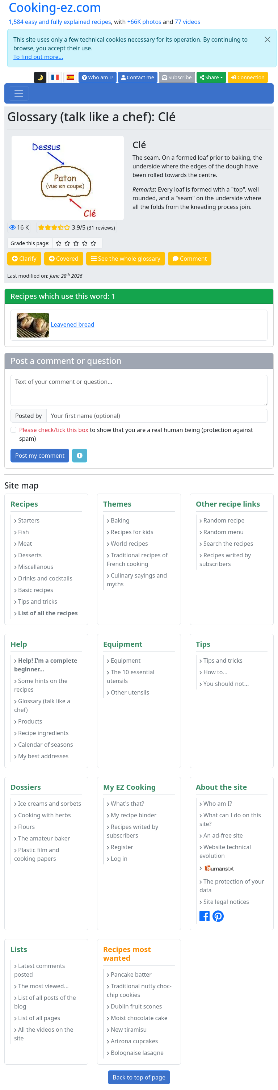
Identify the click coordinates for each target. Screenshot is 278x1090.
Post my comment (39, 456)
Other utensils (128, 692)
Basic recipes (33, 590)
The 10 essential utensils (131, 676)
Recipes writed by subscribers (225, 559)
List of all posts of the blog (45, 1002)
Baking (118, 520)
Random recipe (221, 520)
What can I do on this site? (230, 819)
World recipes (127, 544)
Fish (21, 532)
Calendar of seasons (43, 745)
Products (28, 721)
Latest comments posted (39, 970)
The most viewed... (41, 986)
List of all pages (37, 1018)
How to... (213, 672)
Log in (117, 859)
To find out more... (38, 57)
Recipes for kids (130, 532)
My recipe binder (131, 815)
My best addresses (41, 756)
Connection (248, 77)
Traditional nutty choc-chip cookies (139, 990)
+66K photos (144, 22)
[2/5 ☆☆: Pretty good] (67, 243)
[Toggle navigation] (19, 93)
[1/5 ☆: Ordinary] (59, 243)
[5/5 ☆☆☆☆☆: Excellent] (93, 243)
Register (120, 847)
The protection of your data (231, 885)
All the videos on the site (43, 1034)
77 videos (188, 22)
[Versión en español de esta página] (70, 77)
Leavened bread (72, 324)
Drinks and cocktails (43, 578)
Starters (26, 520)
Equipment (123, 661)
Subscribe (177, 77)
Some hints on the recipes (41, 685)
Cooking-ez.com (55, 7)
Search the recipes (226, 544)
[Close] (267, 39)
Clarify (24, 259)
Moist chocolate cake (137, 1018)
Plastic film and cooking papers (36, 854)
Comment (190, 259)
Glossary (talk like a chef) (42, 705)
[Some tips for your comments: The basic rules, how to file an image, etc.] (79, 455)
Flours (24, 827)
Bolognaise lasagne (135, 1053)
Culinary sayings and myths (137, 579)
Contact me (137, 77)
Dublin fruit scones (134, 1006)
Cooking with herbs (42, 815)
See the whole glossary (125, 259)
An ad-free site (221, 835)
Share (209, 77)
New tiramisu (127, 1030)
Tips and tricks (35, 601)
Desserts (28, 555)
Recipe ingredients (41, 733)
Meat (23, 544)
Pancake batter (129, 974)
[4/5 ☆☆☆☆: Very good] (85, 243)
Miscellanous (33, 567)
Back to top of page (139, 1077)
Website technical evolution (225, 851)
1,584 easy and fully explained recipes (60, 22)
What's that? (125, 804)
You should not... (224, 684)
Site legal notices (224, 902)
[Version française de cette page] (55, 77)
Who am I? (97, 77)
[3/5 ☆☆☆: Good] (76, 243)
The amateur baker (42, 838)
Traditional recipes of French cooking (137, 559)
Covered (64, 259)
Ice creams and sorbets (47, 804)
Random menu (221, 532)
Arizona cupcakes (132, 1041)
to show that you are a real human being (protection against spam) (136, 434)
